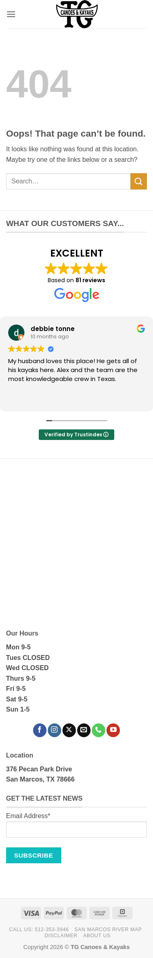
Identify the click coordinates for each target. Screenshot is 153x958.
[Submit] (139, 181)
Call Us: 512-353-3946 (39, 929)
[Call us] (98, 730)
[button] (11, 14)
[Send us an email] (84, 730)
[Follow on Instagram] (54, 730)
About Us (97, 935)
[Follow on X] (69, 730)
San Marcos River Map (108, 929)
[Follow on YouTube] (113, 730)
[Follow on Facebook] (40, 730)
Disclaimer (61, 935)
